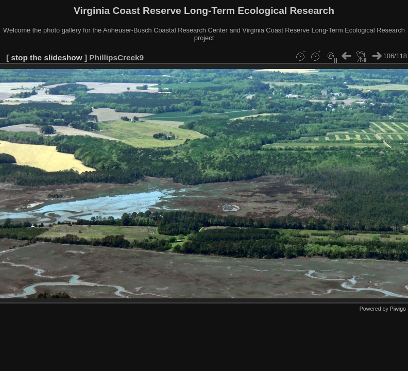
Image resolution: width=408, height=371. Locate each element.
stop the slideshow (46, 57)
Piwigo (398, 309)
